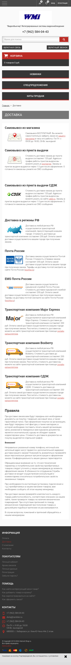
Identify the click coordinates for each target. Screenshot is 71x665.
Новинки (35, 74)
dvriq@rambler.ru (14, 617)
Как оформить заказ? (12, 599)
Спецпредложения (35, 85)
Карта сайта (6, 646)
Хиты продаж (35, 96)
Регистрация (62, 3)
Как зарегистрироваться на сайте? (18, 596)
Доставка (6, 541)
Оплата (5, 538)
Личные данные (9, 569)
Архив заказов (9, 565)
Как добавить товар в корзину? (17, 592)
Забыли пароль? (10, 576)
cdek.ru (52, 199)
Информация (11, 532)
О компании (8, 545)
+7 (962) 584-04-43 (35, 31)
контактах (46, 164)
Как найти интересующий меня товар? (20, 589)
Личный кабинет (10, 562)
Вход (53, 3)
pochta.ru (29, 270)
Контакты (6, 548)
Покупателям (11, 556)
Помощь (7, 583)
